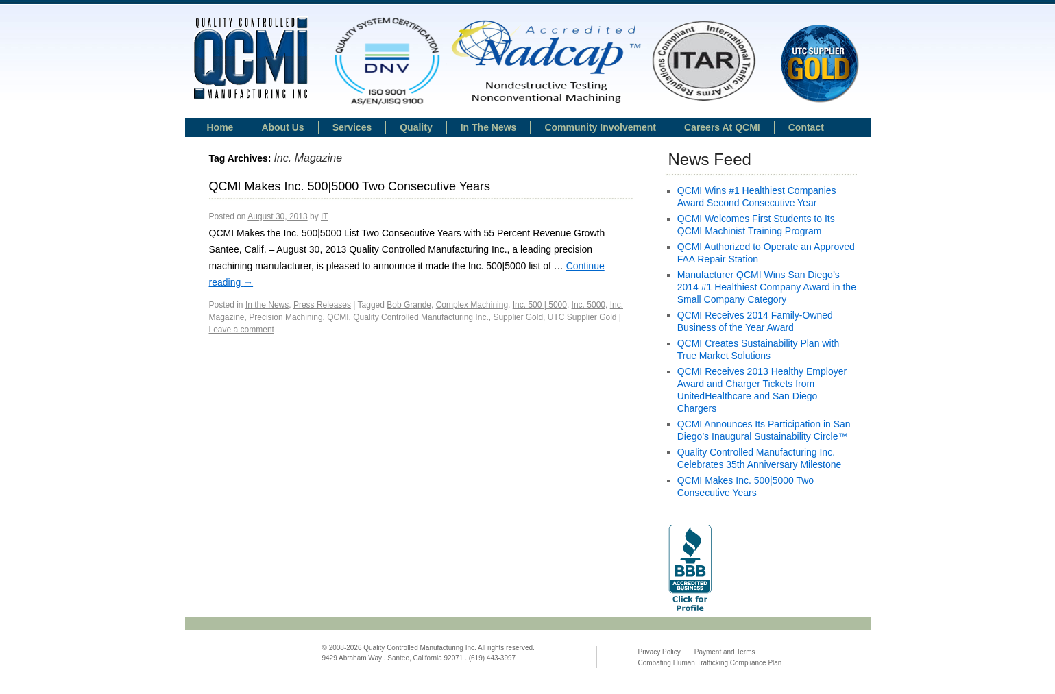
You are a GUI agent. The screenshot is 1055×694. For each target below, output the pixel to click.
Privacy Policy (659, 652)
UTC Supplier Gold (582, 317)
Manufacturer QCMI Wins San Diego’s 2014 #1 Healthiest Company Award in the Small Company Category (766, 287)
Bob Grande (409, 305)
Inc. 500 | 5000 (540, 305)
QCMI (337, 317)
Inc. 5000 (588, 305)
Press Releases (322, 305)
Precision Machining (285, 317)
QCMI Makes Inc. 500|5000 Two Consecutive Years (350, 186)
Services (352, 127)
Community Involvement (600, 127)
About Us (282, 127)
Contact (806, 127)
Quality (416, 127)
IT (324, 216)
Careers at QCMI (722, 127)
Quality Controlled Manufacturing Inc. (420, 317)
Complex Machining (472, 305)
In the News (267, 305)
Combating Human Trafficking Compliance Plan (710, 663)
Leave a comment (241, 329)
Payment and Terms (724, 652)
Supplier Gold (518, 317)
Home (220, 127)
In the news (489, 127)
